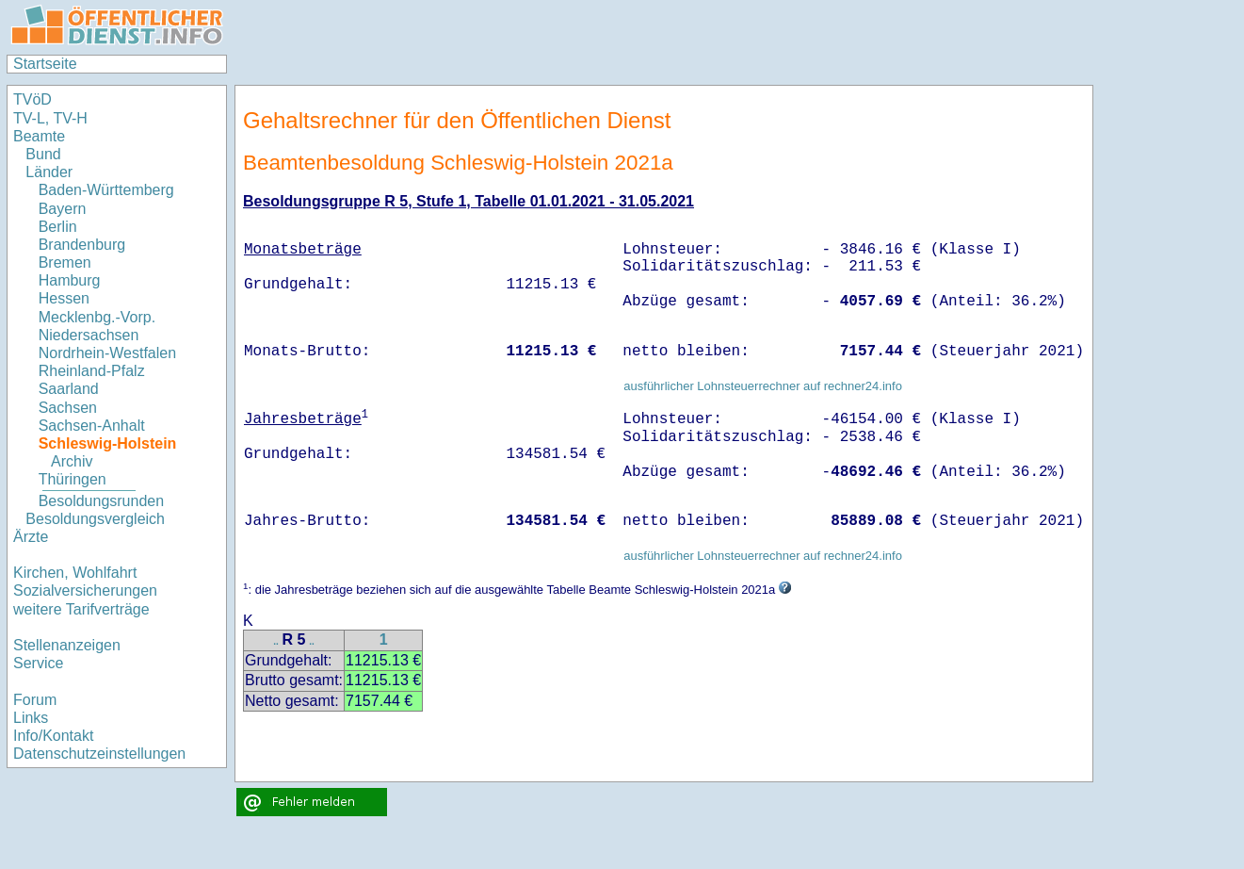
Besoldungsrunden (101, 501)
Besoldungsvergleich (95, 519)
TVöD (32, 99)
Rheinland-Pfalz (92, 371)
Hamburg (70, 280)
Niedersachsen (89, 335)
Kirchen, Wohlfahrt (75, 573)
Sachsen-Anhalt (92, 426)
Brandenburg (82, 245)
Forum (35, 700)
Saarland (69, 389)
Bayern (63, 209)
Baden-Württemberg (106, 190)
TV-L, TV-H (50, 118)
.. (276, 641)
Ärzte (30, 537)
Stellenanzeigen (67, 645)
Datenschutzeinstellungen (99, 754)
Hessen (64, 298)
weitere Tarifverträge (81, 609)
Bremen (65, 262)
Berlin (58, 227)
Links (30, 718)
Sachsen (68, 408)
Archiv (71, 461)
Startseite (45, 64)
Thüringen (72, 479)
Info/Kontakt (53, 736)
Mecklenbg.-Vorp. (97, 317)
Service (38, 663)
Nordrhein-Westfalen (107, 353)
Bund (42, 154)
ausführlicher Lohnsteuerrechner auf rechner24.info (762, 386)
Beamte (39, 136)
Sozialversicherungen (85, 590)
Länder (49, 172)
